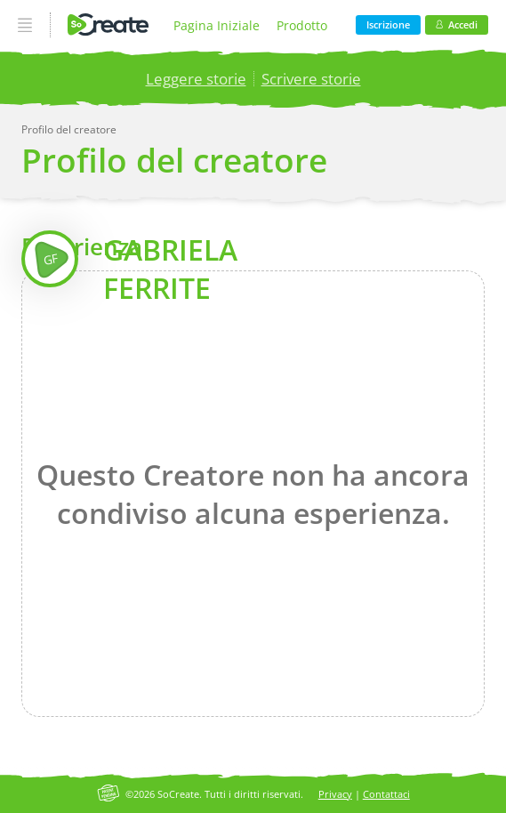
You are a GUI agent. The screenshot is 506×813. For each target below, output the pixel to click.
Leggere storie (196, 78)
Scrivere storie (311, 78)
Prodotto (302, 25)
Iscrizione (388, 24)
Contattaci (386, 794)
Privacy (335, 794)
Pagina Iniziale (216, 25)
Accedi (457, 24)
